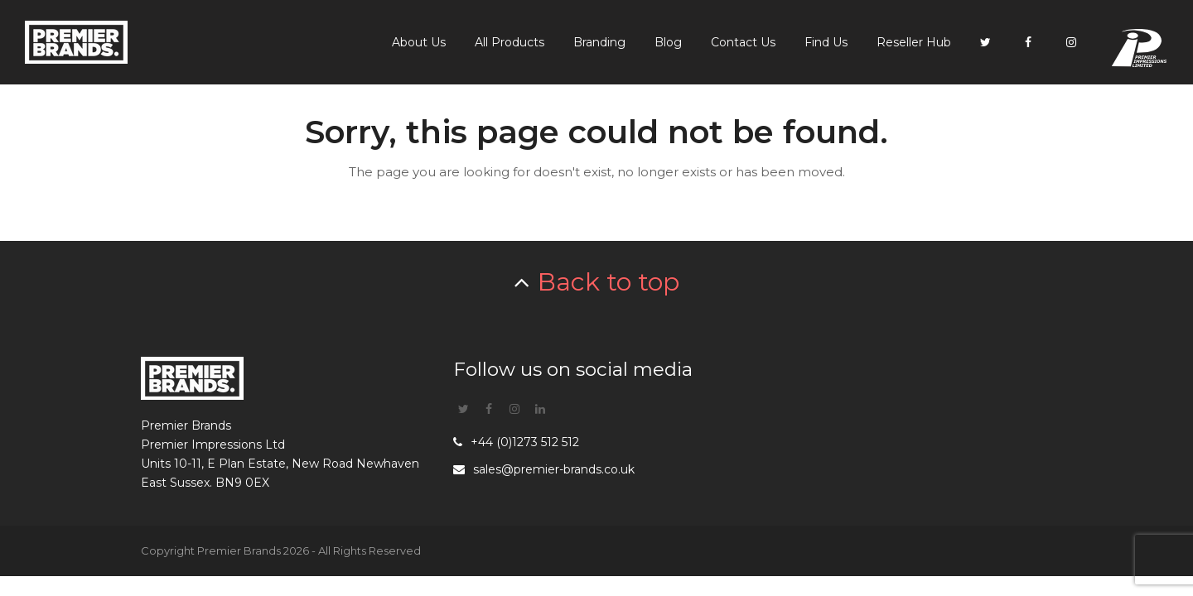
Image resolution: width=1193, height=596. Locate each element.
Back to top (608, 282)
